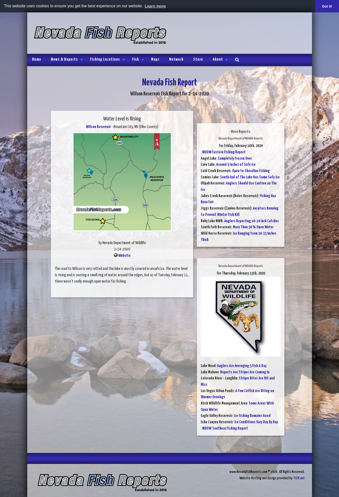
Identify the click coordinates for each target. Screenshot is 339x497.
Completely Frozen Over (235, 158)
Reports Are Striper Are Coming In (244, 372)
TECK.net (299, 478)
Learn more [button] (155, 6)
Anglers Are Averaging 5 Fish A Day (241, 366)
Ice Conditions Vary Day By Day (256, 422)
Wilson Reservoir (98, 127)
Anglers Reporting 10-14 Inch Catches (251, 221)
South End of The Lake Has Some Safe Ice (250, 177)
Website (124, 256)
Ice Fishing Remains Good (252, 416)
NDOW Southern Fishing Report (225, 428)
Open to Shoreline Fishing (251, 171)
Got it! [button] (327, 6)
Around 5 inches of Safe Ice (236, 165)
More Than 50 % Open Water (253, 227)
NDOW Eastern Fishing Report (224, 152)
